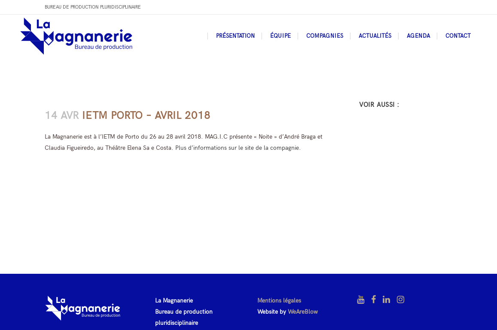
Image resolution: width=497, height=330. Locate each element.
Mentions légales (279, 300)
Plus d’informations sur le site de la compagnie (237, 147)
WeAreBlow (303, 311)
